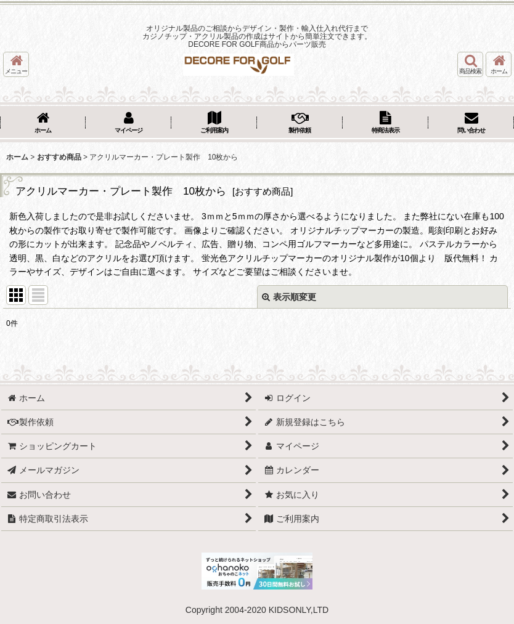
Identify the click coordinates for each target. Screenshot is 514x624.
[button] (16, 64)
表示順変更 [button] (289, 297)
